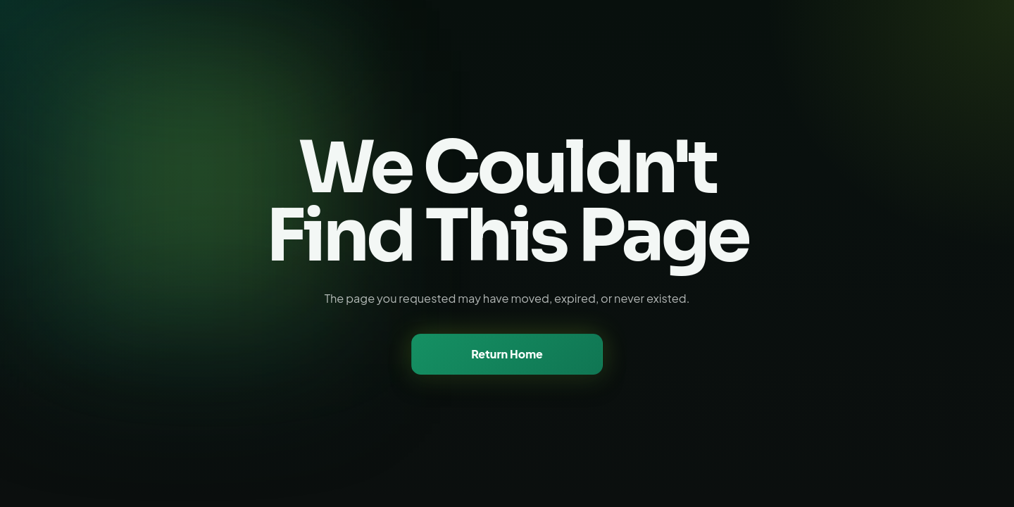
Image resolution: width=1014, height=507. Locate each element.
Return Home (507, 353)
